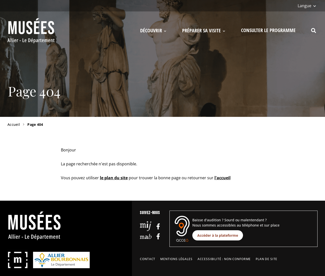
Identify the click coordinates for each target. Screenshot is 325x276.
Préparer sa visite (203, 30)
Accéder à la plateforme (217, 235)
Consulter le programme (268, 30)
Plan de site (266, 259)
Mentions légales (176, 259)
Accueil (13, 124)
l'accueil (222, 178)
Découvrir (153, 30)
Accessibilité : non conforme (224, 259)
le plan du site (114, 178)
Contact (147, 259)
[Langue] (307, 5)
